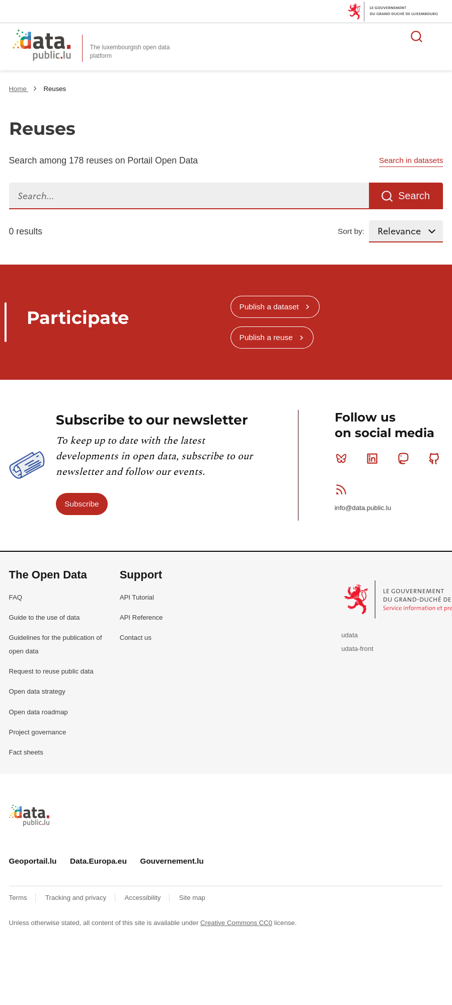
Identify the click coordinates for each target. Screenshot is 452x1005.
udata (349, 635)
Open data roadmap (38, 712)
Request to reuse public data (51, 671)
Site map (192, 897)
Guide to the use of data (44, 617)
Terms (19, 897)
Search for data (417, 36)
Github (436, 458)
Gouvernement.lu (172, 861)
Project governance (37, 732)
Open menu (439, 36)
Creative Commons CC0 (236, 923)
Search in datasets (411, 160)
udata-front (357, 648)
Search (414, 195)
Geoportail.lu (33, 861)
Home (19, 89)
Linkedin (374, 458)
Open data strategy (37, 691)
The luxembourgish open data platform (130, 51)
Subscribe (81, 503)
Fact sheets (26, 752)
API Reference (141, 617)
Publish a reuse (265, 337)
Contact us (136, 637)
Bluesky (343, 458)
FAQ (15, 597)
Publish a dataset (268, 306)
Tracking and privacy (76, 897)
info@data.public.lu (363, 508)
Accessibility (144, 897)
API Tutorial (137, 597)
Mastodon (405, 458)
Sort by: (351, 231)
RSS (343, 489)
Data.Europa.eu (98, 861)
